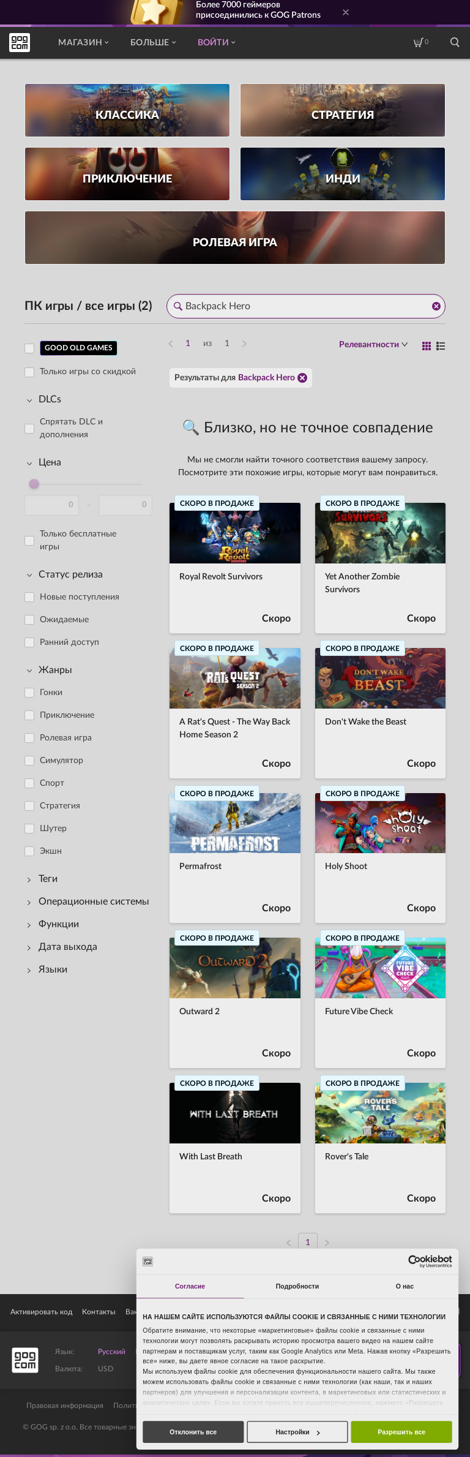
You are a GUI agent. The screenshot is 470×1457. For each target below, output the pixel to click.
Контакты (99, 1312)
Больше (153, 43)
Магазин (83, 43)
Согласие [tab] (190, 1286)
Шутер (53, 828)
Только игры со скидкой (88, 371)
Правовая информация (64, 1405)
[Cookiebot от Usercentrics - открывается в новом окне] (414, 1261)
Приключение (67, 715)
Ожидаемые (64, 620)
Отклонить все (193, 1432)
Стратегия (60, 806)
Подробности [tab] (297, 1286)
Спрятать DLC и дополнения (71, 428)
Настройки (297, 1432)
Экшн (51, 851)
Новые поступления (79, 597)
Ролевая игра (66, 738)
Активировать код (41, 1312)
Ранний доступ (69, 642)
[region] (92, 788)
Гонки (51, 692)
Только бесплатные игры (78, 540)
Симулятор (61, 760)
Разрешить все (401, 1432)
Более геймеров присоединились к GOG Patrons (258, 10)
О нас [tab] (405, 1286)
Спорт (52, 783)
